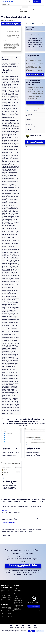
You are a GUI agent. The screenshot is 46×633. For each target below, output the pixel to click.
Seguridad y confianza (10, 615)
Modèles (8, 6)
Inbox (9, 592)
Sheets (9, 597)
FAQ (2, 618)
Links (9, 593)
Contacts (3, 595)
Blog (2, 610)
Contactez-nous (3, 612)
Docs (2, 599)
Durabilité (10, 618)
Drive (2, 601)
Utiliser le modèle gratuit (11, 24)
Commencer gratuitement (35, 74)
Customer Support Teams (18, 603)
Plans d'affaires (16, 6)
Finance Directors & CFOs (18, 606)
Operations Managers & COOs (18, 609)
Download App (3, 615)
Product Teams (17, 598)
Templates (10, 601)
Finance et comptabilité (19, 9)
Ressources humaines (35, 6)
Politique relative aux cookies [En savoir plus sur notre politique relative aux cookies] (38, 631)
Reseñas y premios (10, 612)
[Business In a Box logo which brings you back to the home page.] (8, 2)
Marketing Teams (18, 600)
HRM (9, 590)
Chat (2, 592)
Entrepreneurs (17, 590)
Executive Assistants (16, 594)
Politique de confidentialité (25, 631)
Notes (9, 595)
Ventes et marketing (30, 9)
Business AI (3, 590)
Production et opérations (23, 11)
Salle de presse (9, 608)
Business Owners (18, 592)
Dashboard (3, 597)
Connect (3, 593)
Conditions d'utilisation (14, 631)
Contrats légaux (25, 6)
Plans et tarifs (11, 610)
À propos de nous (4, 608)
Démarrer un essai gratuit (35, 103)
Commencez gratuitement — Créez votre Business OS (23, 566)
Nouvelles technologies (7, 9)
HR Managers (17, 596)
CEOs (15, 588)
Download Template (35, 142)
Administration (40, 9)
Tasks (9, 599)
